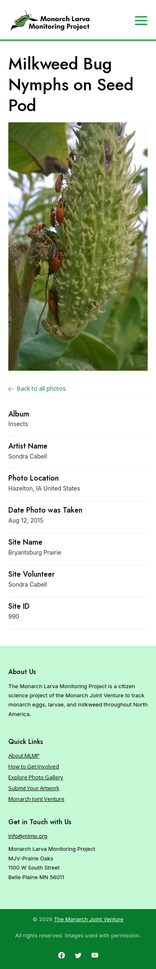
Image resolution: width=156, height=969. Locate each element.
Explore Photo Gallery (35, 777)
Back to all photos (37, 388)
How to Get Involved (33, 766)
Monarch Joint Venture (36, 799)
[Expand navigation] (141, 20)
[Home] (50, 20)
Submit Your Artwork (33, 788)
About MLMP (24, 755)
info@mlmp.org (27, 836)
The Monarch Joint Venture (89, 919)
